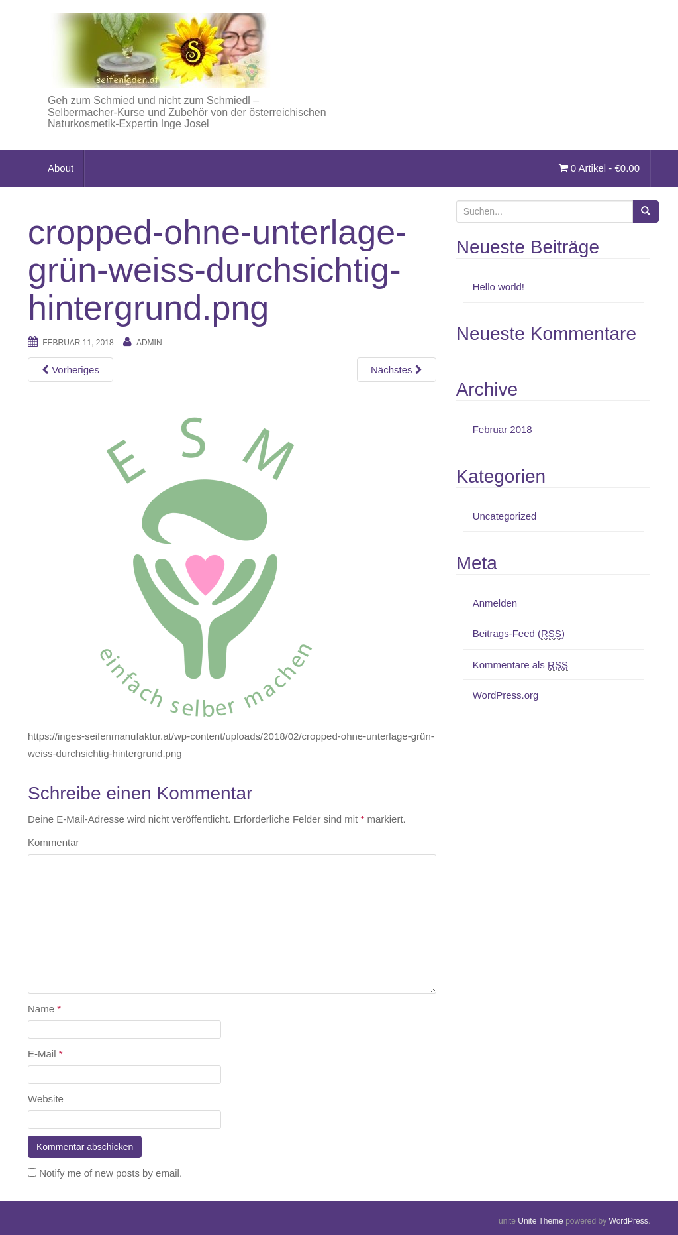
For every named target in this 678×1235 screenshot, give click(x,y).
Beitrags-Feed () (519, 634)
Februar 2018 (502, 429)
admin (149, 342)
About (60, 168)
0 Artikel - (599, 168)
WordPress (628, 1221)
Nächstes (396, 369)
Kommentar (53, 842)
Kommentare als (520, 665)
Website (46, 1098)
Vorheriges (70, 369)
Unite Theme (540, 1221)
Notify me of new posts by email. (110, 1173)
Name (44, 1008)
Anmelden (495, 603)
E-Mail (45, 1053)
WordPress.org (506, 695)
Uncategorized (505, 516)
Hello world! (498, 286)
